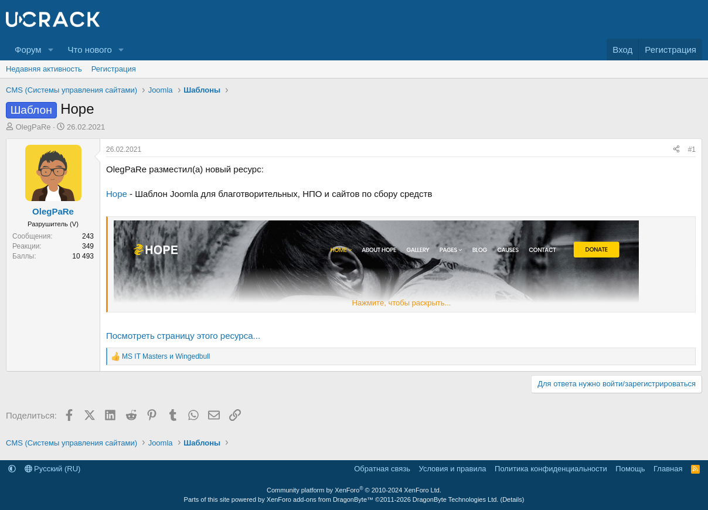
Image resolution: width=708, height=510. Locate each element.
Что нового (89, 50)
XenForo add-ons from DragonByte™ (320, 499)
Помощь (630, 468)
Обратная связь (382, 468)
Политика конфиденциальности (551, 468)
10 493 (83, 256)
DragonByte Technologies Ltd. (456, 499)
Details (512, 499)
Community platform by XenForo (354, 490)
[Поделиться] (676, 150)
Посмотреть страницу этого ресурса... (183, 336)
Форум (28, 50)
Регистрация (113, 68)
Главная (667, 468)
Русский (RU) (53, 468)
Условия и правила (452, 468)
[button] (50, 49)
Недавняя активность (44, 68)
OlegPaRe (33, 127)
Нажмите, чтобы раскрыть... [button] (401, 302)
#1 (692, 149)
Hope (116, 194)
